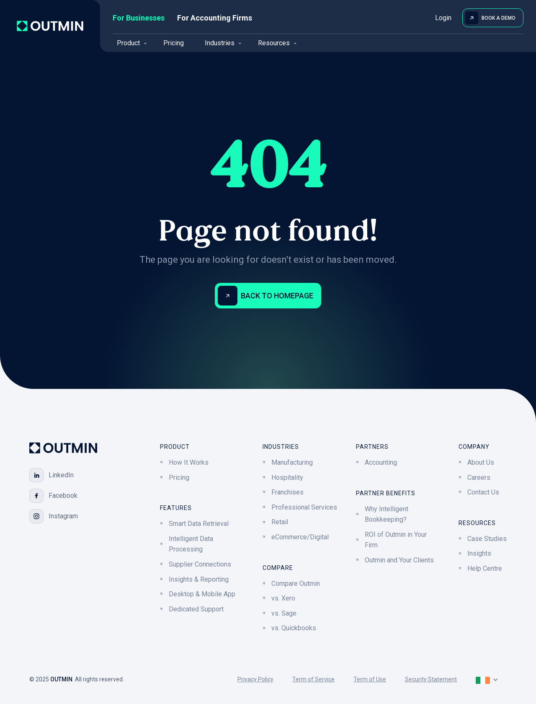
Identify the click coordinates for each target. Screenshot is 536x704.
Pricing (173, 43)
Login (443, 18)
